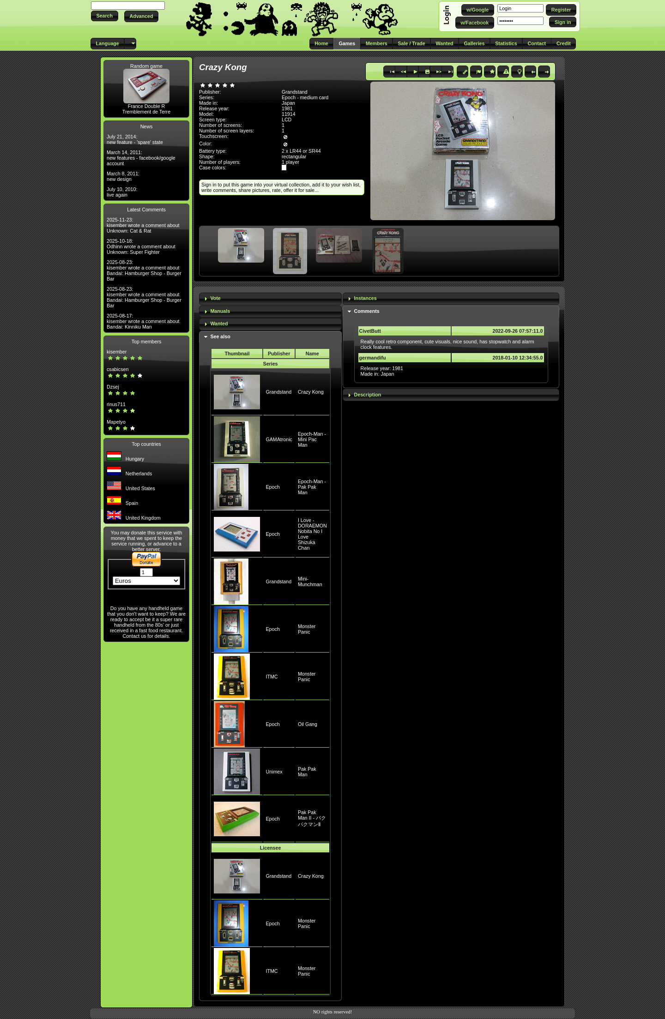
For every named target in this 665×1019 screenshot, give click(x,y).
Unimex (274, 771)
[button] (104, 16)
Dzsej (113, 387)
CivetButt (370, 331)
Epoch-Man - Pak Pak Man (312, 487)
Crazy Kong (311, 392)
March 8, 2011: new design (123, 176)
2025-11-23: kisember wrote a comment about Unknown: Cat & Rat (143, 225)
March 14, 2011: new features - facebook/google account (141, 158)
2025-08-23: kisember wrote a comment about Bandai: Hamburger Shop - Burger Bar (144, 270)
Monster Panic (307, 629)
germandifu (372, 357)
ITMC (272, 676)
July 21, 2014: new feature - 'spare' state (135, 139)
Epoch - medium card (305, 97)
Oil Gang (307, 724)
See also (220, 336)
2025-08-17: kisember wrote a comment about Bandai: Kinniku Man (143, 321)
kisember (117, 351)
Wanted (219, 323)
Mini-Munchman (310, 581)
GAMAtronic (279, 439)
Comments (367, 311)
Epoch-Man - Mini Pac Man (312, 439)
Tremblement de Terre (146, 111)
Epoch (272, 487)
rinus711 (116, 404)
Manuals (220, 311)
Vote (215, 298)
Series (270, 363)
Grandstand (278, 392)
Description (367, 394)
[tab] (270, 299)
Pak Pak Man (307, 771)
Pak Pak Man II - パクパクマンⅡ (312, 818)
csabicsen (117, 369)
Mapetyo (116, 422)
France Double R (146, 106)
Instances (365, 298)
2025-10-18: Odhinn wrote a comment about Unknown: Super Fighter (141, 246)
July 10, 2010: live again (122, 192)
